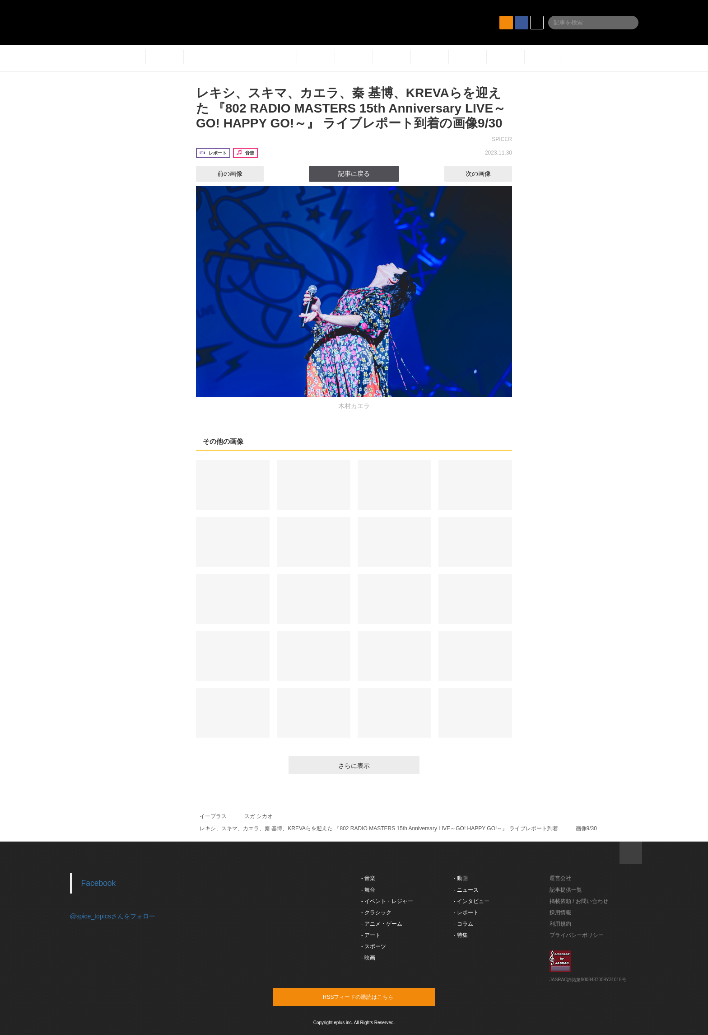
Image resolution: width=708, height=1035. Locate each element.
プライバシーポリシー (577, 935)
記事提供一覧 (566, 890)
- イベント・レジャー (387, 901)
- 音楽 (368, 878)
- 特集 (461, 935)
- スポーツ (373, 946)
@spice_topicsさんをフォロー (112, 916)
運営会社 (560, 878)
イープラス (213, 816)
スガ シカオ (258, 816)
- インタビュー (471, 901)
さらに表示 (354, 765)
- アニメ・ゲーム (381, 924)
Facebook (98, 883)
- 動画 (461, 878)
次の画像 (486, 173)
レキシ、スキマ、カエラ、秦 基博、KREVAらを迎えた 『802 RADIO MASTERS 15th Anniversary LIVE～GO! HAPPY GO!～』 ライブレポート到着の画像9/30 (351, 108)
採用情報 (560, 912)
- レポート (466, 912)
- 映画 (368, 958)
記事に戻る (354, 173)
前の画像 (221, 173)
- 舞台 (368, 890)
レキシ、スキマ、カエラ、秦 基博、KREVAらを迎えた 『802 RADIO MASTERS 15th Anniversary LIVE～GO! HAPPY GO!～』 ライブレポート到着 (379, 828)
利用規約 (560, 924)
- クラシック (376, 912)
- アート (371, 935)
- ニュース (466, 890)
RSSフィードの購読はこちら (371, 996)
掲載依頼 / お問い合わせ (579, 901)
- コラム (463, 924)
